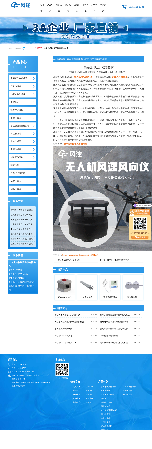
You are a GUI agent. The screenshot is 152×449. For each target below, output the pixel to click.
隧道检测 (104, 430)
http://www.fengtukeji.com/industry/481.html (80, 255)
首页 (69, 59)
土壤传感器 (105, 422)
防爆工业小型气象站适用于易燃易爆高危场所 (23, 224)
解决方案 (59, 8)
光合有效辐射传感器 (105, 72)
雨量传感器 (48, 48)
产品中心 (50, 8)
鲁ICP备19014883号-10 (117, 439)
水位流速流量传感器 (109, 410)
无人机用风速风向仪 (83, 77)
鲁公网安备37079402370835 (89, 439)
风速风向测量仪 (119, 77)
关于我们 (94, 8)
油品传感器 (127, 395)
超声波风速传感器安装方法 (118, 260)
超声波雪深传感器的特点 (75, 144)
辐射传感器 (127, 391)
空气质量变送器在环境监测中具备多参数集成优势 (23, 215)
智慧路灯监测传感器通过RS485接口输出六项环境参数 (23, 210)
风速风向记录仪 (107, 395)
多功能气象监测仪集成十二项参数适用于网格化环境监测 (23, 229)
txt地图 (88, 402)
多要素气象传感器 (108, 387)
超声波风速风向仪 (61, 48)
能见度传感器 (106, 426)
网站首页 (41, 8)
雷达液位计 (123, 72)
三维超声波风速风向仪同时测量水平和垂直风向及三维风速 (23, 244)
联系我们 (103, 8)
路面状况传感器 (129, 387)
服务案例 (68, 8)
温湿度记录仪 (106, 402)
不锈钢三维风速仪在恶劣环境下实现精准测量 (23, 234)
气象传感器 (105, 391)
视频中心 (77, 8)
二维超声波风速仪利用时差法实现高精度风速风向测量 (23, 239)
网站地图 (89, 398)
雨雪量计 (104, 398)
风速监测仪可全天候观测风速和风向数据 (23, 220)
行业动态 (85, 59)
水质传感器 (105, 418)
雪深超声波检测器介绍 (71, 260)
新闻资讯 (85, 8)
